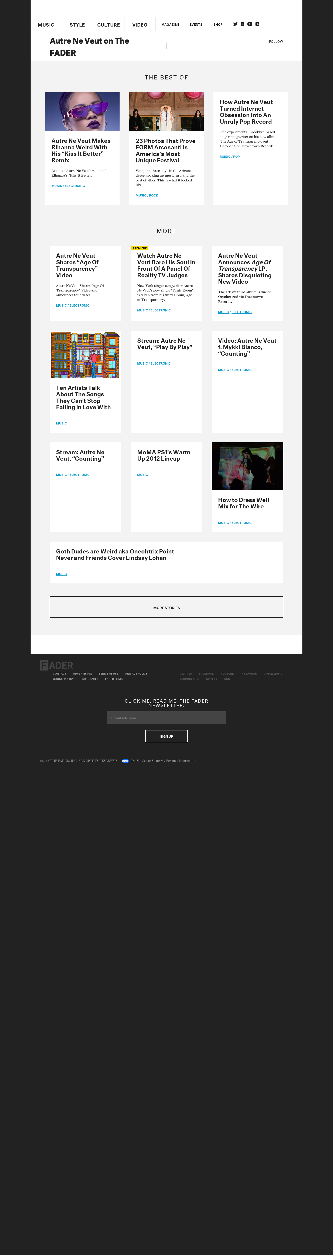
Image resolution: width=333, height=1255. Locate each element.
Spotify (211, 678)
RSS (227, 678)
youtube (249, 24)
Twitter (235, 24)
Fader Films (114, 678)
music (56, 185)
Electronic (75, 185)
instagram (257, 24)
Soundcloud (189, 678)
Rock (153, 194)
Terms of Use (109, 673)
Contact (59, 673)
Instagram (249, 673)
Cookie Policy (63, 678)
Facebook (206, 673)
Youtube (227, 673)
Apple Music (273, 673)
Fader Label (89, 678)
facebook (242, 24)
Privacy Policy (136, 673)
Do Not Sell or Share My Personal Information (159, 761)
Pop (236, 156)
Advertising (82, 673)
